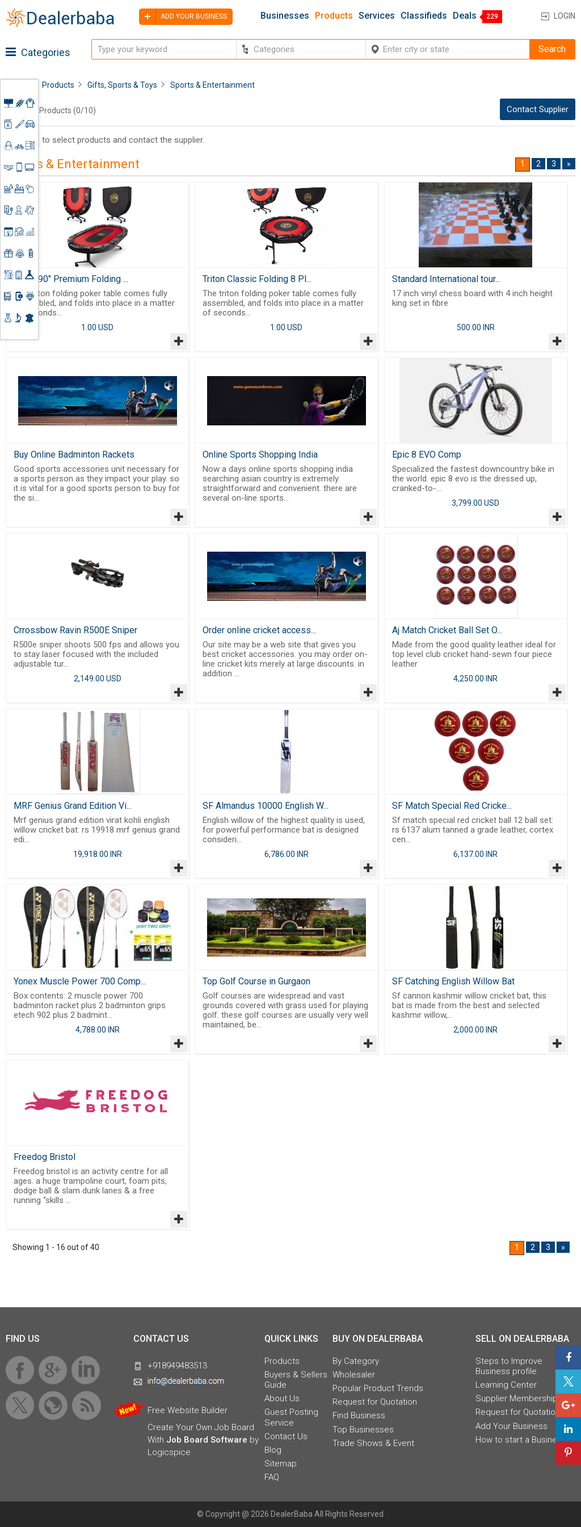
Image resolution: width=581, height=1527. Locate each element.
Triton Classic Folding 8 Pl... (257, 279)
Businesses (284, 16)
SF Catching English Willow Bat (453, 981)
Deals (465, 16)
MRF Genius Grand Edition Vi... (73, 805)
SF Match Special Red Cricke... (452, 805)
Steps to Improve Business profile (508, 1366)
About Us (282, 1398)
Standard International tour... (446, 279)
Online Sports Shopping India (260, 454)
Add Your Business (511, 1426)
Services (377, 16)
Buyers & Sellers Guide (295, 1380)
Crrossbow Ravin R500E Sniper (75, 630)
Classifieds (424, 16)
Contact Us (286, 1436)
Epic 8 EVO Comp (426, 454)
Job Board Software (206, 1440)
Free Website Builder (188, 1410)
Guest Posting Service (291, 1417)
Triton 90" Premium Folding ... (71, 279)
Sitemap (280, 1463)
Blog (272, 1450)
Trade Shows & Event (373, 1443)
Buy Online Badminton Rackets (74, 454)
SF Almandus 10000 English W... (266, 805)
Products (334, 16)
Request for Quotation (374, 1402)
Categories (38, 52)
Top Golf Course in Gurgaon (256, 981)
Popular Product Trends (377, 1388)
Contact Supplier (538, 109)
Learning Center (506, 1385)
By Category (355, 1361)
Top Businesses (363, 1429)
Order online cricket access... (259, 630)
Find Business (358, 1415)
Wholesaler (353, 1375)
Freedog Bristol (44, 1156)
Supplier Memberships (518, 1398)
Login (564, 15)
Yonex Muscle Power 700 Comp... (80, 981)
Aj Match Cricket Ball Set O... (447, 630)
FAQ (271, 1477)
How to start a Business (520, 1440)
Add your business (183, 16)
